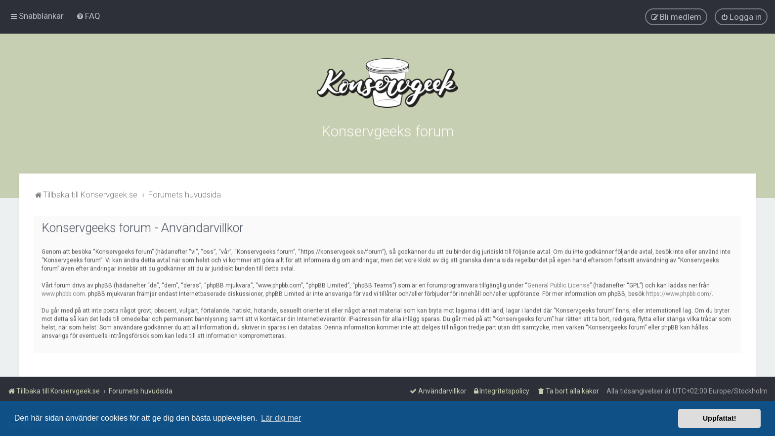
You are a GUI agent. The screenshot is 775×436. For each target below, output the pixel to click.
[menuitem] (88, 15)
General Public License (558, 283)
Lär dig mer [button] (281, 418)
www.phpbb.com (63, 292)
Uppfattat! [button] (719, 418)
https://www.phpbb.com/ (679, 292)
